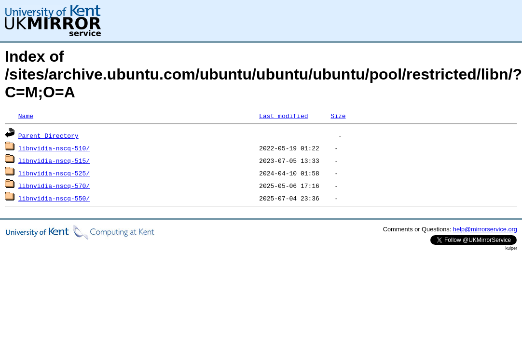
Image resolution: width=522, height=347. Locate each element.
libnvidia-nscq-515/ (54, 160)
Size (337, 115)
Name (25, 115)
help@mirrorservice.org (485, 229)
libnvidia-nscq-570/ (54, 185)
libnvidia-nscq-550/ (54, 198)
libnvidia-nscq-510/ (54, 148)
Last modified (283, 115)
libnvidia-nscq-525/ (54, 173)
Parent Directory (48, 135)
